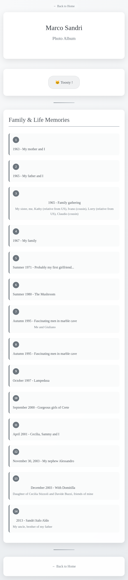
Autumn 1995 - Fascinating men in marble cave (45, 321)
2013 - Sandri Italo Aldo (32, 520)
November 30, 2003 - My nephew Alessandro (43, 461)
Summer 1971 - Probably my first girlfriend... (43, 267)
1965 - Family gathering (64, 203)
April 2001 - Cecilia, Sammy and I (36, 434)
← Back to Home (63, 6)
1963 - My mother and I (29, 149)
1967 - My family (25, 240)
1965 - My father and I (28, 176)
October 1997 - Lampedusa (31, 381)
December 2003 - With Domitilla (53, 488)
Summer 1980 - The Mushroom (34, 294)
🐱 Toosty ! (64, 82)
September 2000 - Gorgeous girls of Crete (41, 407)
